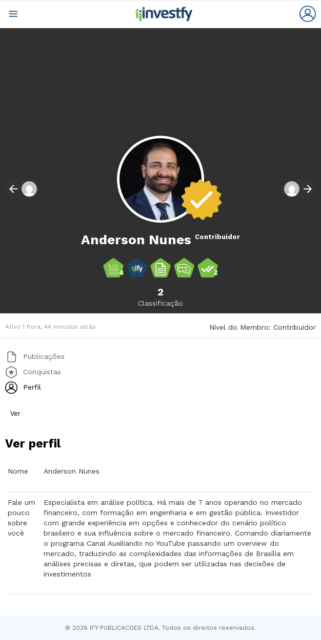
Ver (15, 413)
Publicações (43, 356)
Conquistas (41, 371)
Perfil (31, 386)
